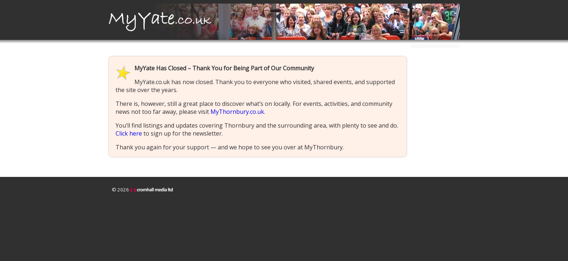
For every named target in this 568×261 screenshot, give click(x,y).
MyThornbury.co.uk (237, 112)
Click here (129, 133)
